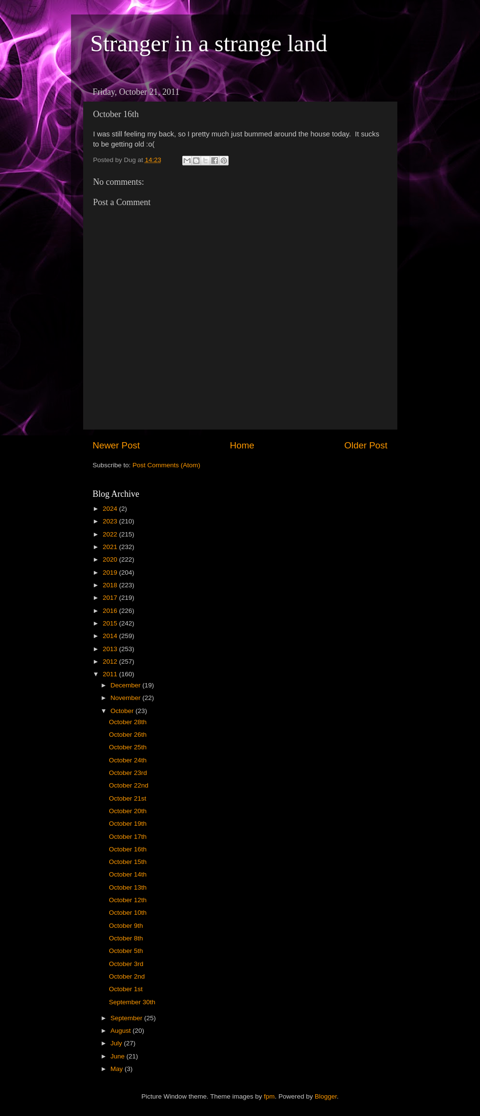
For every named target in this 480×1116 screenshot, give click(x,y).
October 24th (127, 760)
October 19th (127, 823)
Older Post (365, 445)
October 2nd (127, 976)
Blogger (326, 1096)
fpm (269, 1096)
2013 (110, 649)
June (119, 1056)
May (118, 1068)
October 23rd (128, 772)
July (117, 1043)
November (127, 697)
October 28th (127, 722)
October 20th (127, 811)
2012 (110, 661)
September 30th (132, 1002)
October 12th (127, 900)
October (123, 710)
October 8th (126, 938)
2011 (110, 674)
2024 (110, 508)
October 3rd (126, 963)
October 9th (126, 925)
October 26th (127, 734)
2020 (110, 559)
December (127, 685)
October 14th (127, 874)
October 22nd (128, 785)
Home (242, 445)
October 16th (127, 849)
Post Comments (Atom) (166, 465)
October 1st (126, 989)
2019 (110, 572)
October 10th (127, 912)
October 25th (127, 747)
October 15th (127, 861)
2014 (110, 636)
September (128, 1018)
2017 (110, 597)
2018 (110, 585)
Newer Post (116, 445)
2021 (110, 547)
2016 (110, 610)
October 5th (126, 950)
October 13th (127, 887)
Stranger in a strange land (209, 43)
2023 (110, 521)
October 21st (127, 798)
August (122, 1030)
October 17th (127, 836)
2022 (110, 534)
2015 (110, 623)
